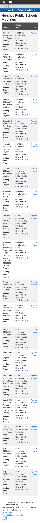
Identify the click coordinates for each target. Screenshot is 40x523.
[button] (4, 2)
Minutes (34, 102)
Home (4, 6)
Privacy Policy (7, 512)
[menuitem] (4, 2)
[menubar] (7, 2)
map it (24, 48)
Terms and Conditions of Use (13, 515)
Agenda (34, 33)
